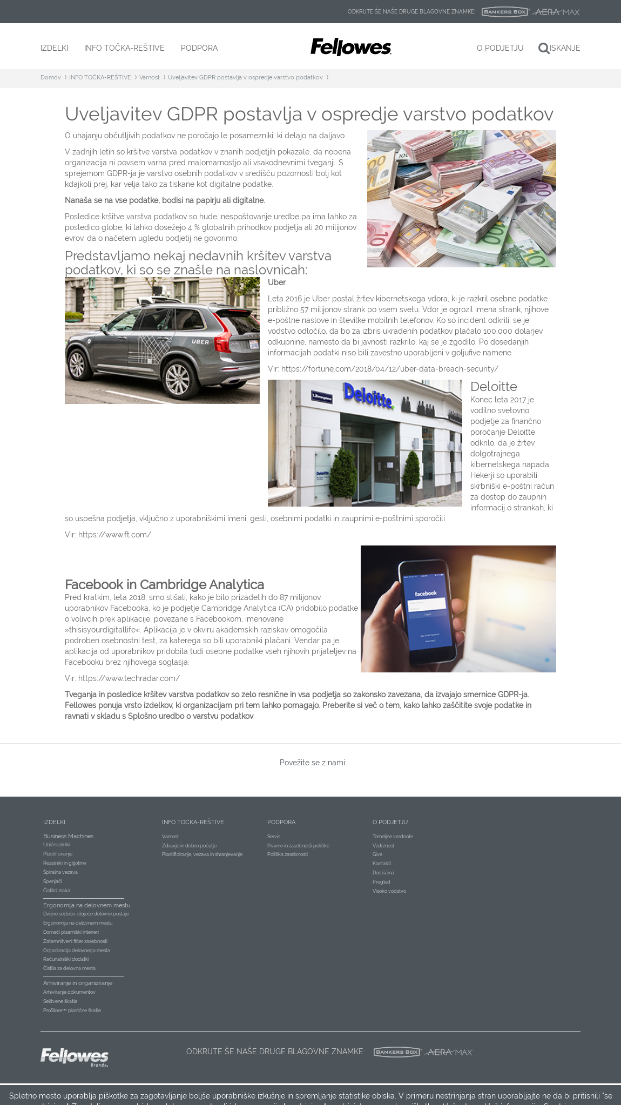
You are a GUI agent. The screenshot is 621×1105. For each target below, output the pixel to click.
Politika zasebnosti (287, 854)
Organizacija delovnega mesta (76, 950)
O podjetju (390, 822)
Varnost (149, 77)
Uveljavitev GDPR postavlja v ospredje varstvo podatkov (245, 77)
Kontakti (382, 863)
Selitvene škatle (60, 1001)
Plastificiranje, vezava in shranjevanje (202, 854)
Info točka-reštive (193, 822)
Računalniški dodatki (66, 959)
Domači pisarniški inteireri (71, 932)
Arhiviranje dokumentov (69, 992)
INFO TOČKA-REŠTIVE (100, 77)
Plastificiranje (57, 854)
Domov (50, 77)
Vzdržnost (383, 845)
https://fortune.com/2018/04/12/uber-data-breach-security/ (389, 369)
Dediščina (383, 872)
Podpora (281, 822)
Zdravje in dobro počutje (189, 845)
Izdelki (54, 822)
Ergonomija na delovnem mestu (77, 923)
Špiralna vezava (60, 872)
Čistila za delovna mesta (69, 968)
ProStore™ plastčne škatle (72, 1010)
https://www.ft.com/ (114, 534)
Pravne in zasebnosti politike (298, 845)
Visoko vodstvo (389, 891)
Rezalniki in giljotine (64, 863)
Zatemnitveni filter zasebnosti (75, 941)
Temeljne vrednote (393, 836)
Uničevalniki (56, 844)
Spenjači (52, 881)
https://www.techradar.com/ (129, 678)
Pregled (381, 882)
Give (377, 854)
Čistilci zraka (56, 890)
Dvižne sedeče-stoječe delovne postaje (86, 914)
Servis (273, 836)
